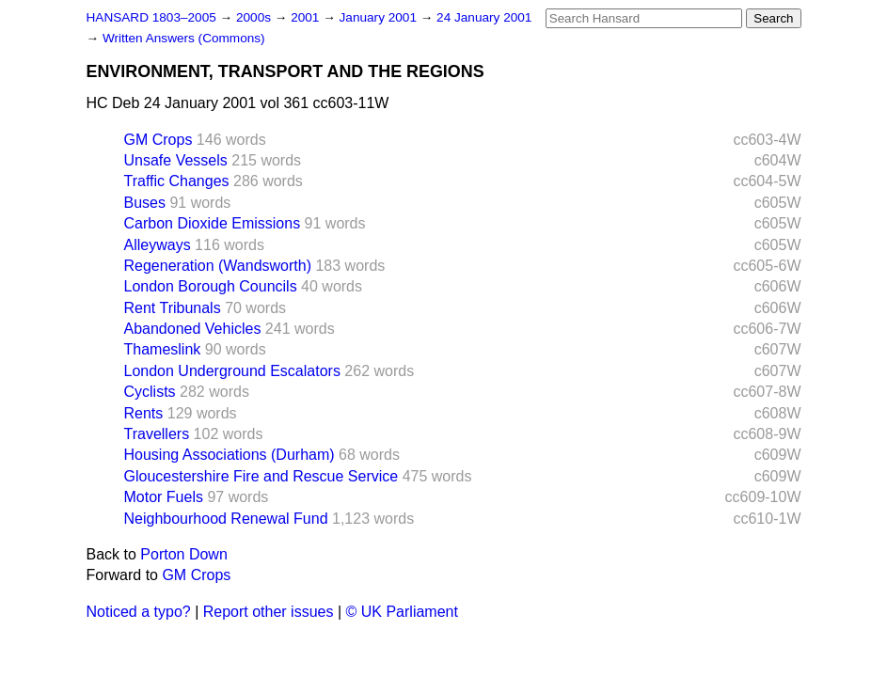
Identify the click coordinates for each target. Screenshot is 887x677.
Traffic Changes (177, 181)
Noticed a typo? (139, 612)
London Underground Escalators (232, 371)
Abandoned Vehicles (192, 329)
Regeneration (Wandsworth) (218, 266)
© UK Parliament (402, 612)
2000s (255, 17)
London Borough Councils (210, 286)
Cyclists (150, 392)
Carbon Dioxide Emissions (212, 223)
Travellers (157, 434)
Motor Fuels (163, 497)
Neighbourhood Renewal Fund (226, 519)
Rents (144, 413)
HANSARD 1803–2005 (151, 17)
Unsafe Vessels (176, 160)
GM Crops (158, 140)
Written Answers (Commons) (184, 38)
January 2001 (380, 17)
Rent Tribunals (172, 308)
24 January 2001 (483, 17)
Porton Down (184, 554)
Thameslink (162, 349)
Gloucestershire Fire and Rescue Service (261, 476)
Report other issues (268, 612)
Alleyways (157, 245)
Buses (145, 203)
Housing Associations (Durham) (229, 455)
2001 (307, 17)
